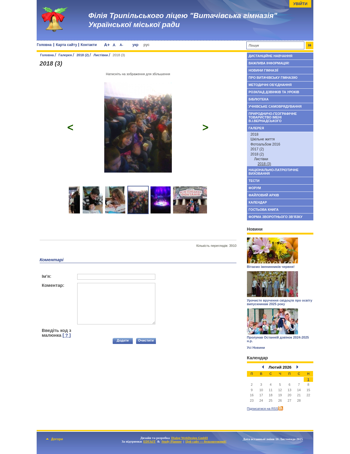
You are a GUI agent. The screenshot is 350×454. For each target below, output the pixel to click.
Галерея (65, 55)
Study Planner (171, 441)
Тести (253, 181)
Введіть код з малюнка (56, 333)
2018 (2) (83, 55)
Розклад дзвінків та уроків (273, 92)
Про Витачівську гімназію (272, 77)
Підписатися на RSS (262, 408)
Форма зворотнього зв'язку (275, 217)
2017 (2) (257, 149)
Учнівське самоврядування (275, 106)
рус (147, 45)
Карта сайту (66, 45)
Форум (254, 188)
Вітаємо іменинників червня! (271, 266)
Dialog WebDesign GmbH (189, 438)
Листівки (100, 55)
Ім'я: (46, 276)
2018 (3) (264, 164)
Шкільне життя (263, 139)
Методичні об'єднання (270, 85)
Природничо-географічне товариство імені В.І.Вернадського (272, 117)
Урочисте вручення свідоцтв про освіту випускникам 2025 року (279, 302)
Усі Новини (256, 347)
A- (121, 45)
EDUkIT (149, 441)
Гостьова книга (263, 209)
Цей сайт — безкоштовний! (205, 441)
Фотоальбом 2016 (265, 144)
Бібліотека (258, 99)
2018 (255, 134)
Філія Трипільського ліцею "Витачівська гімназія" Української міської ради (182, 20)
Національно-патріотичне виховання (273, 171)
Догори (54, 439)
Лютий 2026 (280, 367)
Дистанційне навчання (270, 56)
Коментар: (53, 285)
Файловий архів (263, 195)
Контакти (89, 45)
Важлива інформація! (268, 63)
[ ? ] (66, 335)
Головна (44, 45)
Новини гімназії (263, 70)
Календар (257, 202)
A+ (107, 44)
